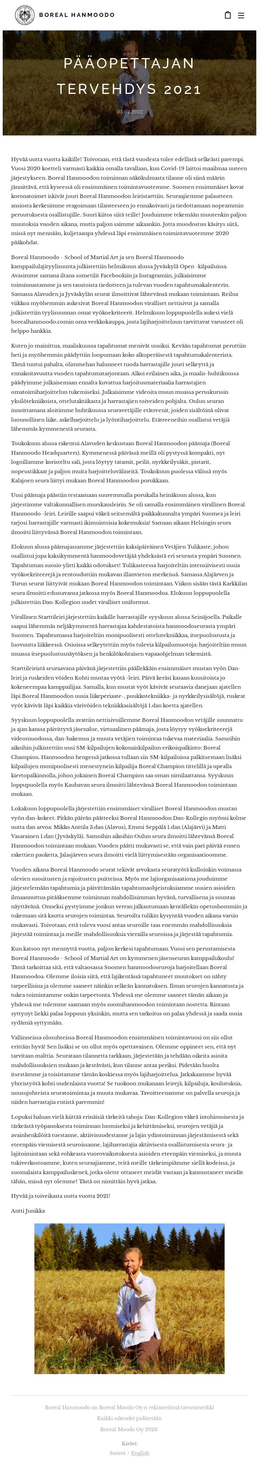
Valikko (241, 15)
